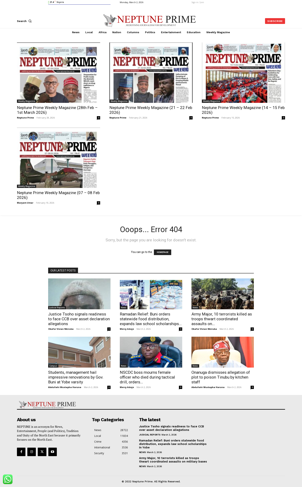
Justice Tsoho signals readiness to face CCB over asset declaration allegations (79, 319)
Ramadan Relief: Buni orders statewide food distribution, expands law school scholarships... (151, 319)
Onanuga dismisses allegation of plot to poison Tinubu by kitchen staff (220, 377)
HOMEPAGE (162, 252)
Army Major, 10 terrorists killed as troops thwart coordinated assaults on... (221, 319)
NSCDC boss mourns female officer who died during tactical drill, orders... (147, 377)
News (123, 307)
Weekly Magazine (26, 101)
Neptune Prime (25, 117)
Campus (53, 365)
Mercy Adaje (127, 328)
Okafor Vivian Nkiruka (61, 328)
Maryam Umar (25, 202)
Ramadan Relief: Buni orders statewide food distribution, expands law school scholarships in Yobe (172, 444)
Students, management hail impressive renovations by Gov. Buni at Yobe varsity (75, 377)
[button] (25, 21)
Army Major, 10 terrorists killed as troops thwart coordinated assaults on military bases (173, 459)
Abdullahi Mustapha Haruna (64, 387)
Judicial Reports (57, 307)
